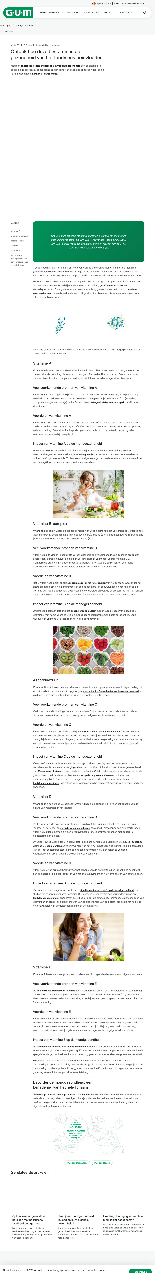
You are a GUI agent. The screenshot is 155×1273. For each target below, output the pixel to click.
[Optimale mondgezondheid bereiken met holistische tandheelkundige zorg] (32, 1139)
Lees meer (9, 31)
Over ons (124, 12)
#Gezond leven (102, 1107)
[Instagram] (124, 1253)
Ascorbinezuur (17, 182)
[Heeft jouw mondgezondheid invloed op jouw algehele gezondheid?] (78, 1139)
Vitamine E (15, 192)
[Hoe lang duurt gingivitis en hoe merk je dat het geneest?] (123, 1139)
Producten (73, 12)
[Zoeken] (143, 12)
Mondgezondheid (50, 12)
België (98, 3)
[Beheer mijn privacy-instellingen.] (145, 1262)
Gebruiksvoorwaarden (81, 1248)
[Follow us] (109, 4)
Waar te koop (91, 12)
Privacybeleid (76, 1245)
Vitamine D (15, 187)
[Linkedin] (131, 1253)
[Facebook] (117, 1253)
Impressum (75, 1242)
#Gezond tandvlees (77, 1107)
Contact (108, 12)
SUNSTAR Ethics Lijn (79, 1251)
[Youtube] (138, 1253)
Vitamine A (15, 172)
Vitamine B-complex (19, 177)
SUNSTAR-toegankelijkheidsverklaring (84, 1255)
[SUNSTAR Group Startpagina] (26, 1245)
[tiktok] (145, 1253)
